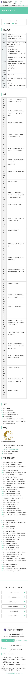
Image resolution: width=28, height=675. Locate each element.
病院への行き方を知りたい (14, 597)
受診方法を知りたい (14, 601)
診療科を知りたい (14, 611)
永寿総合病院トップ (5, 5)
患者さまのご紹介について (14, 616)
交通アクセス (8, 640)
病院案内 (14, 5)
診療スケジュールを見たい (14, 606)
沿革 (16, 23)
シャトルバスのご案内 (21, 640)
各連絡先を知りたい (14, 592)
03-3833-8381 (14, 634)
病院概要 (8, 23)
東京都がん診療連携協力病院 (11, 449)
